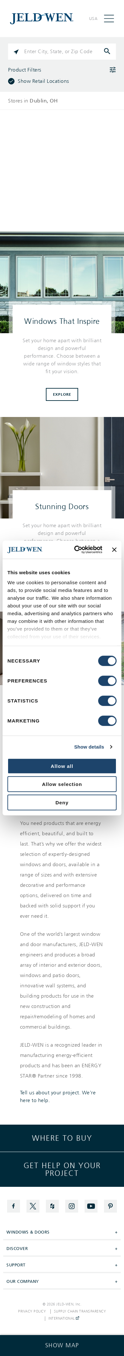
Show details (89, 747)
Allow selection (62, 784)
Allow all (62, 766)
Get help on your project (62, 1169)
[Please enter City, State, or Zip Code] (62, 52)
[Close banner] (114, 549)
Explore (62, 394)
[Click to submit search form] (108, 52)
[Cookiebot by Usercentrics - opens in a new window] (76, 550)
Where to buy (62, 1138)
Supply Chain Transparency (80, 1311)
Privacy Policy (32, 1311)
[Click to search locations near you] (16, 52)
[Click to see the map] (62, 1345)
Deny (62, 802)
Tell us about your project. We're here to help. (58, 1097)
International (63, 1318)
